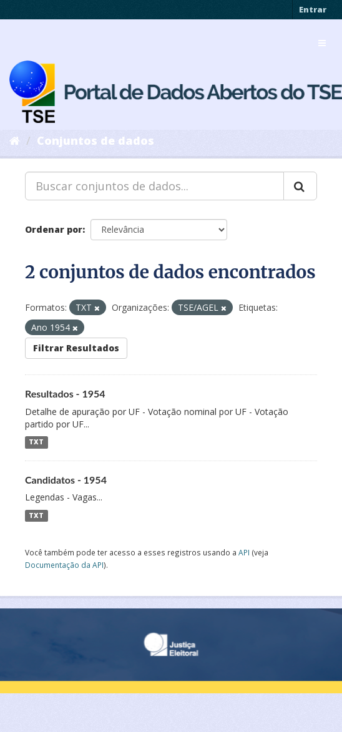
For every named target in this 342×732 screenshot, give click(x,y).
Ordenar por (53, 229)
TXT (36, 442)
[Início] (14, 140)
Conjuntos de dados (95, 140)
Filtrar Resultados (76, 348)
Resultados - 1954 (65, 393)
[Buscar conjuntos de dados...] (154, 186)
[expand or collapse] (322, 43)
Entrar (312, 9)
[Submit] (300, 186)
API (244, 552)
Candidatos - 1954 (66, 480)
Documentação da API (64, 565)
